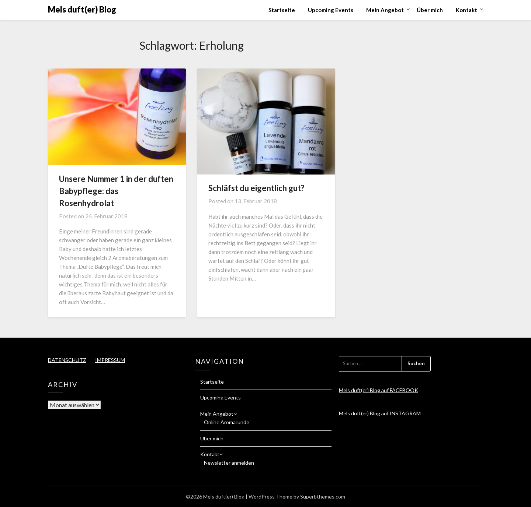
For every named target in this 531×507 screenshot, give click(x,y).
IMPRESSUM (110, 360)
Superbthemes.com (322, 496)
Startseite (281, 10)
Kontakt (466, 10)
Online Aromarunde (226, 422)
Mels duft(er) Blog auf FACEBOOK (378, 390)
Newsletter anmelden (229, 463)
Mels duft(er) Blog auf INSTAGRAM (380, 413)
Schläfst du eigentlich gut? (256, 188)
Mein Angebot (385, 10)
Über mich (430, 10)
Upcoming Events (330, 10)
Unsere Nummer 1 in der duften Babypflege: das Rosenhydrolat (116, 191)
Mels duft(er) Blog (82, 9)
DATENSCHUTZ (67, 360)
